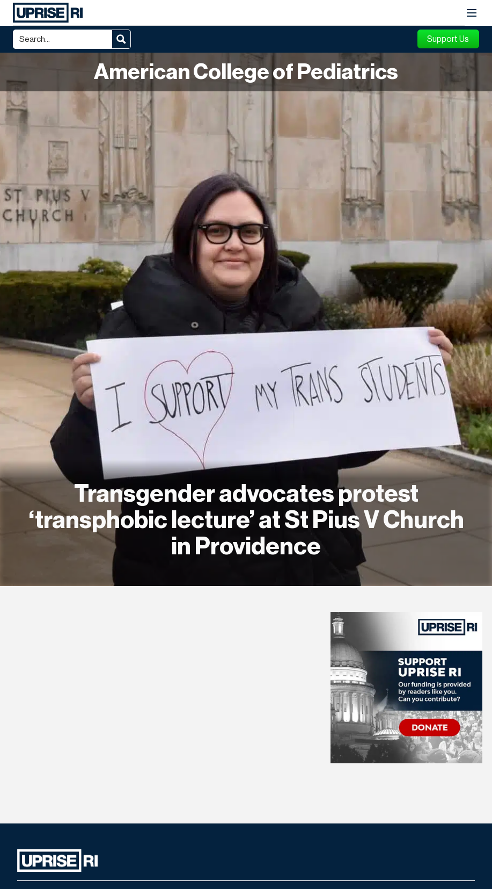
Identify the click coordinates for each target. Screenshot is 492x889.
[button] (472, 13)
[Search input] (63, 39)
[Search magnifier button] (121, 39)
